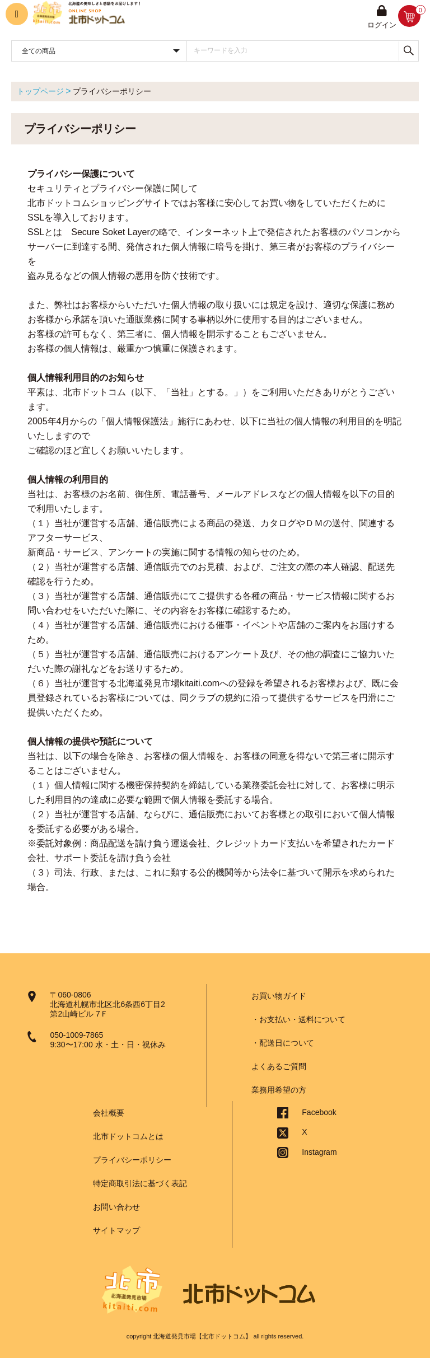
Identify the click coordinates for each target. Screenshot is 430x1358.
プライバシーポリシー (132, 1159)
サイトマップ (116, 1230)
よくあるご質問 (278, 1066)
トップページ (40, 91)
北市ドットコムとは (128, 1136)
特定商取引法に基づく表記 (140, 1183)
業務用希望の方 (278, 1089)
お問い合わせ (116, 1206)
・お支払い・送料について (298, 1019)
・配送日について (282, 1042)
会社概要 (108, 1112)
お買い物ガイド (278, 995)
